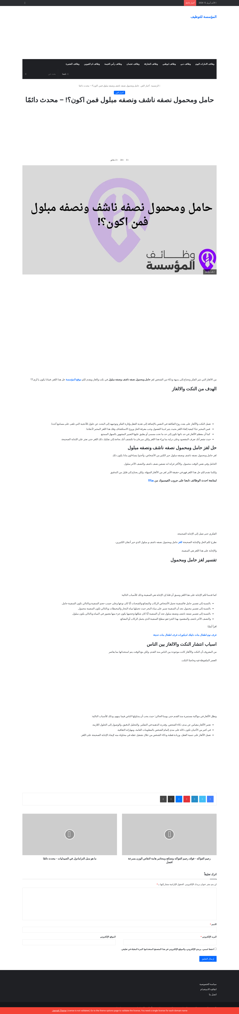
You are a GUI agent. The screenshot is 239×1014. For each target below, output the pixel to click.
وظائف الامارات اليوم (204, 64)
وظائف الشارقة (151, 64)
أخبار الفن (145, 85)
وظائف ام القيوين (92, 64)
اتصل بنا (212, 994)
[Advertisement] (86, 32)
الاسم (213, 924)
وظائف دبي (185, 64)
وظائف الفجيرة (72, 64)
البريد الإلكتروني (209, 937)
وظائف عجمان (132, 64)
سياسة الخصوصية (208, 984)
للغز (180, 542)
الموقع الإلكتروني (108, 937)
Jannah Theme (59, 1010)
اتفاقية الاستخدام (208, 989)
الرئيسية (155, 85)
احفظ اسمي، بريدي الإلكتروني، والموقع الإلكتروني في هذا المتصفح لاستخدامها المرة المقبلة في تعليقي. (167, 949)
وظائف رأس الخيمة (113, 64)
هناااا (151, 480)
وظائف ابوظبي (169, 64)
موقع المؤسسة (73, 379)
